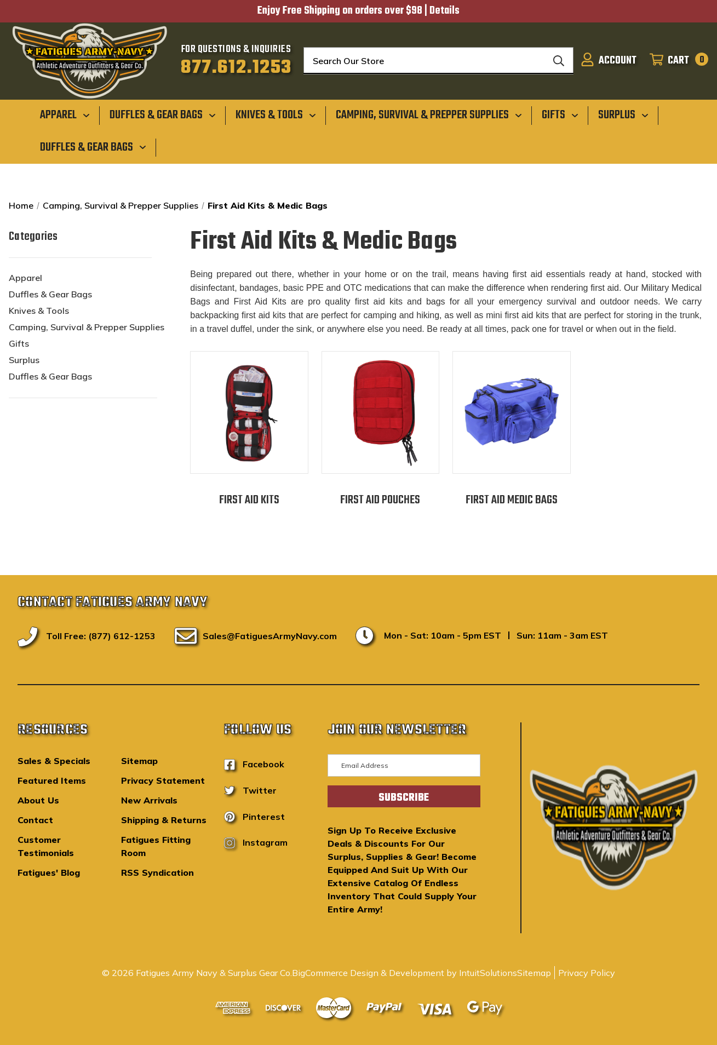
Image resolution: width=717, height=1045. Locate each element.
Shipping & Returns (164, 819)
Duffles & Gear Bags (50, 294)
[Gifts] (560, 115)
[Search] (558, 61)
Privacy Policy (586, 972)
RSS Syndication (157, 872)
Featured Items (52, 780)
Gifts (19, 343)
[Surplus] (623, 115)
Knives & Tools (39, 310)
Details (444, 11)
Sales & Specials (54, 760)
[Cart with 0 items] (675, 61)
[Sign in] (608, 61)
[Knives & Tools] (276, 115)
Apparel (25, 277)
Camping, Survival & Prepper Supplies (86, 326)
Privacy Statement (163, 780)
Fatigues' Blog (49, 872)
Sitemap (139, 760)
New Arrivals (149, 800)
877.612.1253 (236, 68)
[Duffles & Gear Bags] (163, 115)
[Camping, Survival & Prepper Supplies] (429, 115)
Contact (35, 819)
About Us (38, 800)
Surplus (24, 359)
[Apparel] (65, 115)
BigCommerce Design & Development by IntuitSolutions (404, 972)
